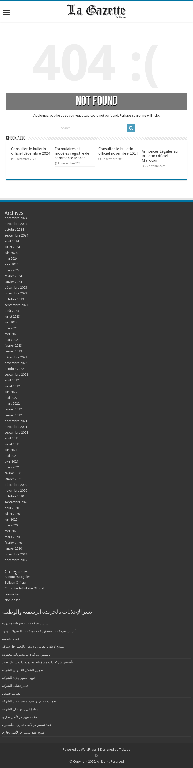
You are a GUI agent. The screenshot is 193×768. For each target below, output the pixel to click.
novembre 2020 (16, 490)
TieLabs (124, 749)
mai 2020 (11, 525)
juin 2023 (11, 322)
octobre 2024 (14, 229)
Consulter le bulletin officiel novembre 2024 (118, 151)
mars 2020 (12, 537)
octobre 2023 (14, 299)
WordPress (89, 749)
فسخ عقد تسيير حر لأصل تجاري (23, 732)
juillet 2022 (12, 386)
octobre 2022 (14, 369)
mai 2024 (11, 258)
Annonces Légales (17, 577)
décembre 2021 (16, 421)
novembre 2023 (16, 293)
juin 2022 (11, 392)
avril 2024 (11, 264)
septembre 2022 (16, 374)
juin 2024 (11, 253)
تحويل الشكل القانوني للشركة (22, 670)
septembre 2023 (16, 305)
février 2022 (13, 409)
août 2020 (12, 508)
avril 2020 (11, 531)
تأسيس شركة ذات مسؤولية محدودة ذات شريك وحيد (37, 662)
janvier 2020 (13, 548)
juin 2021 (11, 450)
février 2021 (13, 473)
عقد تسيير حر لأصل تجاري (19, 717)
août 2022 (12, 380)
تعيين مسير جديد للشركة (18, 678)
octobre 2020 (14, 496)
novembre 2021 (16, 427)
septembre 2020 (16, 502)
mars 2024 (12, 270)
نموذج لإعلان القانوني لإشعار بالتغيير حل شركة (33, 646)
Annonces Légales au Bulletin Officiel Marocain (160, 156)
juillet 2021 (12, 444)
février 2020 (13, 543)
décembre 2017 (16, 560)
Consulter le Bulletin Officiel (24, 588)
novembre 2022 (16, 363)
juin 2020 (11, 519)
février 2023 (13, 345)
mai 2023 (11, 328)
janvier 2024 (13, 282)
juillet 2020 (12, 514)
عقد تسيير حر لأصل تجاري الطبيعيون (27, 725)
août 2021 (12, 438)
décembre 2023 (16, 287)
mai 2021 (11, 456)
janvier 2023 (13, 351)
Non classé (12, 600)
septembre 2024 (16, 235)
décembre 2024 (16, 218)
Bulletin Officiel (15, 582)
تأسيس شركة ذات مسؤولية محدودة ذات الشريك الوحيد (39, 631)
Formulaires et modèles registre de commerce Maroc (72, 153)
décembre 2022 (16, 357)
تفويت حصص (11, 693)
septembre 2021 (16, 432)
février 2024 (13, 276)
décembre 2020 (16, 485)
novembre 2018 (16, 554)
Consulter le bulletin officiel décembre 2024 (30, 151)
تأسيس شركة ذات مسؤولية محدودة (26, 623)
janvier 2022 (13, 415)
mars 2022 (12, 403)
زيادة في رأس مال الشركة (20, 709)
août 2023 (12, 311)
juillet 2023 (12, 316)
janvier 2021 (13, 479)
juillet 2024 (12, 247)
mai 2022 (11, 398)
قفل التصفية (10, 639)
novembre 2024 (16, 224)
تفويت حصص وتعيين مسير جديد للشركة (29, 701)
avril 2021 (11, 461)
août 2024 (12, 241)
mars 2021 (12, 467)
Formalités (12, 594)
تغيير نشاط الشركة (15, 686)
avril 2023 (11, 334)
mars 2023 (12, 340)
